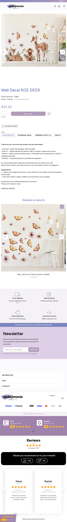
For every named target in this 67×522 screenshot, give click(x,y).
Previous (3, 52)
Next (62, 52)
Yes (27, 460)
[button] (3, 6)
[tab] (8, 135)
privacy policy (33, 353)
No (41, 460)
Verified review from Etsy (19, 492)
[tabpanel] (33, 165)
